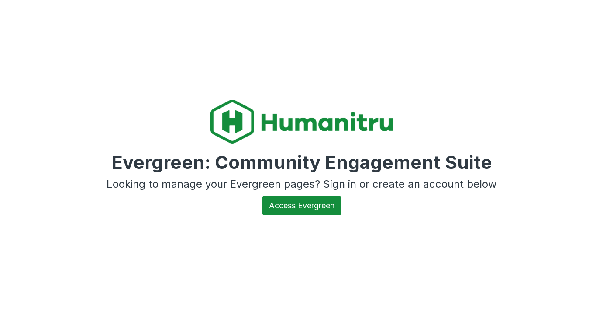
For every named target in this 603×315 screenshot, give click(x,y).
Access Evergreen (301, 205)
